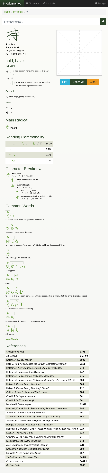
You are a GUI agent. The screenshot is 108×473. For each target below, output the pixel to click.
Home (7, 12)
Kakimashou (11, 3)
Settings (100, 3)
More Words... (12, 339)
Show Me (78, 81)
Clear (93, 81)
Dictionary (32, 3)
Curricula (49, 3)
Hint (64, 81)
